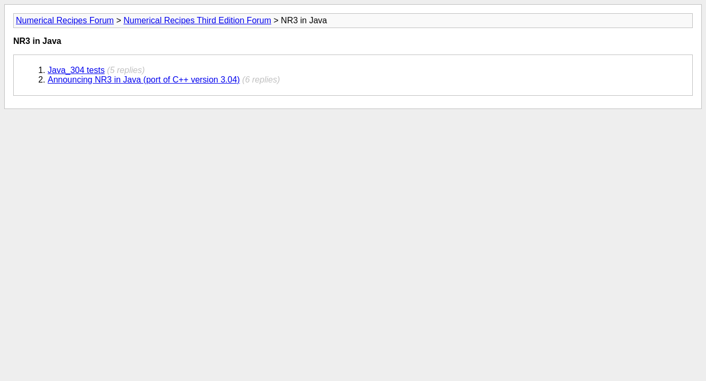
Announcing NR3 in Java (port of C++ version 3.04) (144, 79)
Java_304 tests (76, 70)
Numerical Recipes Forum (65, 20)
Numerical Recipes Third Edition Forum (197, 20)
